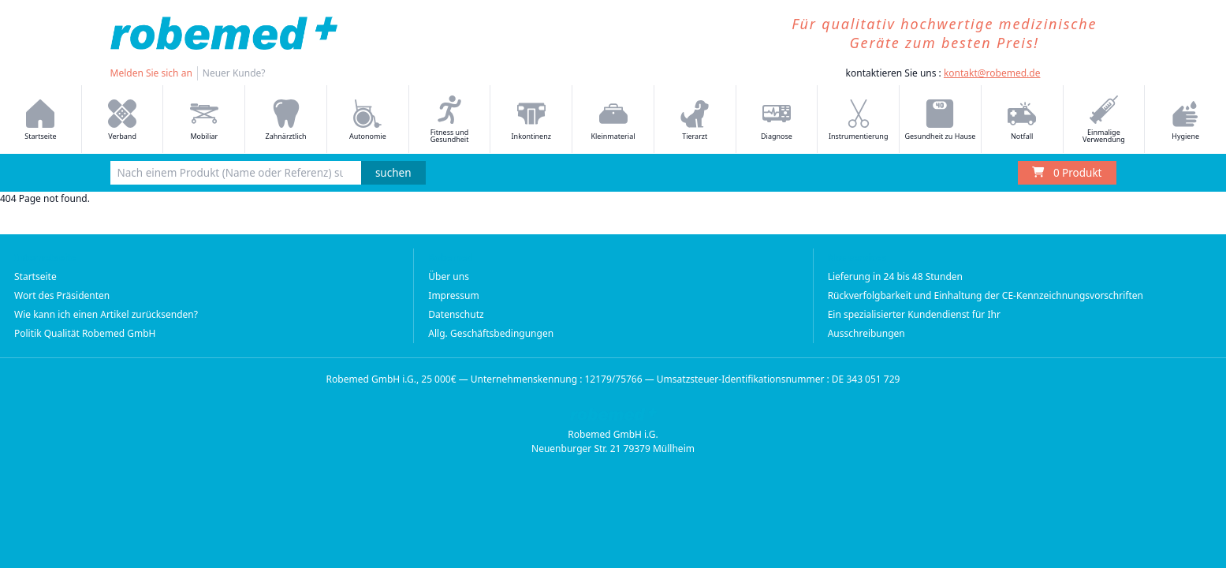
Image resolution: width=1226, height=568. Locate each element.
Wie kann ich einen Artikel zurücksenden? (106, 314)
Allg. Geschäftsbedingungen (490, 333)
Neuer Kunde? (234, 73)
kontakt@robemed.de (992, 73)
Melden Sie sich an (151, 73)
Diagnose (776, 120)
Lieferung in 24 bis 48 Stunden (895, 276)
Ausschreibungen (866, 333)
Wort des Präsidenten (62, 295)
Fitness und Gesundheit (449, 119)
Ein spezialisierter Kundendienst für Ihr (914, 314)
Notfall (1022, 120)
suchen (393, 173)
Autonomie (367, 120)
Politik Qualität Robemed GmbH (85, 333)
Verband (122, 120)
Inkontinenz (531, 120)
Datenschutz (455, 314)
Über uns (448, 276)
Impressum (453, 295)
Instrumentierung (859, 120)
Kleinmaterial (613, 120)
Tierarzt (694, 120)
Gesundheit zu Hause (939, 120)
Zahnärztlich (286, 120)
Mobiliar (204, 120)
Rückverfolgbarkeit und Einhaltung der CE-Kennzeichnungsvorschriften (985, 295)
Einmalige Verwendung (1104, 119)
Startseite (40, 120)
